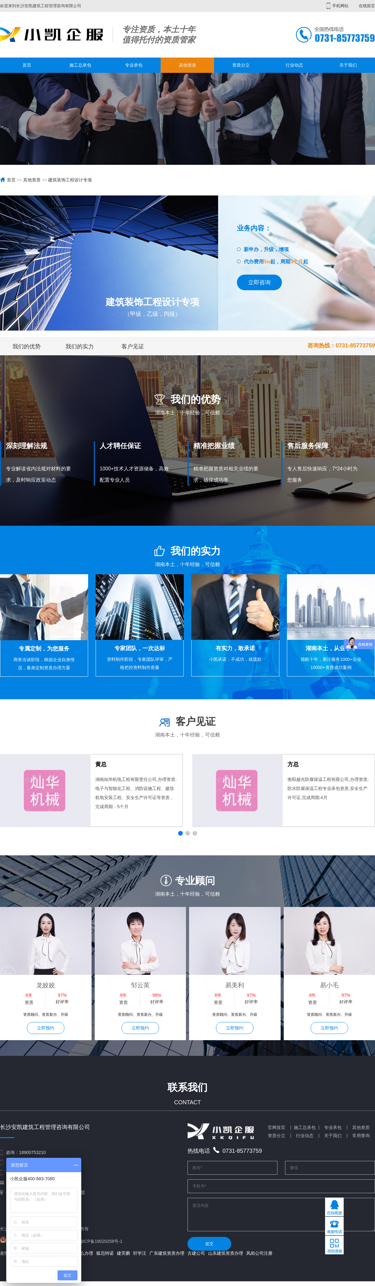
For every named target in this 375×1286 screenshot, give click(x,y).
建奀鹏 (123, 1257)
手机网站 (337, 6)
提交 (209, 1248)
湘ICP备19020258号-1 (100, 1241)
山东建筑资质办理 (225, 1257)
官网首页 (276, 1127)
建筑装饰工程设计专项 (70, 179)
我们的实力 (80, 346)
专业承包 (133, 65)
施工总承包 (80, 65)
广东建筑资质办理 (166, 1257)
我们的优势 (26, 346)
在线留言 (367, 5)
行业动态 (294, 65)
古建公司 (196, 1257)
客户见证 (133, 346)
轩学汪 (139, 1257)
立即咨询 (259, 282)
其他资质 (187, 65)
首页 (26, 65)
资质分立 (241, 65)
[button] (180, 833)
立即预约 (45, 1027)
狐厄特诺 (105, 1257)
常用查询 (361, 1135)
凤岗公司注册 (259, 1257)
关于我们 (348, 65)
